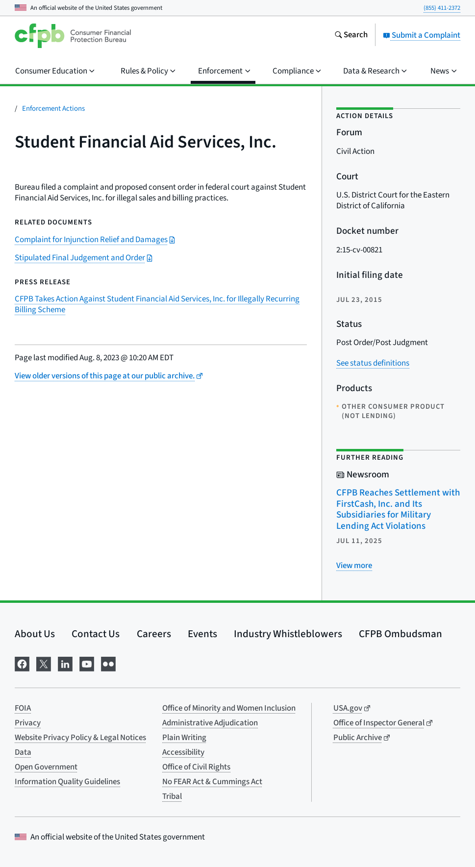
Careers (154, 633)
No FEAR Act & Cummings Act (212, 782)
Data (23, 752)
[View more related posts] (354, 565)
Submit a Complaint (421, 35)
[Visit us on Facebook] (22, 663)
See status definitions (372, 363)
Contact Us (96, 633)
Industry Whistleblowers (288, 633)
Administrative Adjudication (210, 723)
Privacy (28, 723)
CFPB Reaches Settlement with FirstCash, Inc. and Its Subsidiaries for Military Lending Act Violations (398, 509)
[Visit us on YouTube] (86, 663)
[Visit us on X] (43, 663)
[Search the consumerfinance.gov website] (351, 35)
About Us (35, 633)
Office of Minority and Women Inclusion (229, 708)
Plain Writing (184, 737)
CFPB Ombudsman (400, 633)
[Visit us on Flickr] (108, 663)
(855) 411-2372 (442, 7)
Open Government (46, 767)
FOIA (23, 708)
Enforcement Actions (53, 108)
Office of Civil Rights (196, 767)
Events (202, 633)
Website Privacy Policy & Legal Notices (80, 737)
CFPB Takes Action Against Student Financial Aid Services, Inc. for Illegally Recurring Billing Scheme (157, 304)
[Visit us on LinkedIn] (65, 663)
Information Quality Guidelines (67, 782)
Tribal (172, 796)
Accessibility (183, 752)
